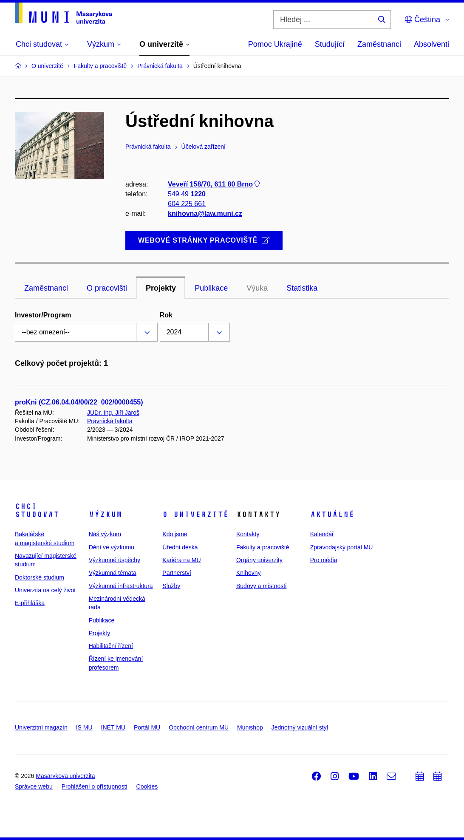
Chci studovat (37, 511)
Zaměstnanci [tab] (46, 288)
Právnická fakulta (110, 421)
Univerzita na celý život (45, 590)
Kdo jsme (174, 534)
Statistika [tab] (301, 288)
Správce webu (34, 786)
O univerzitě (195, 514)
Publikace (102, 620)
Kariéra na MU (181, 560)
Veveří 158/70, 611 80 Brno (214, 184)
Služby (171, 586)
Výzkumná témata (112, 572)
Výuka (257, 288)
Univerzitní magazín (41, 727)
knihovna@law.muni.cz (205, 214)
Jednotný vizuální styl (300, 727)
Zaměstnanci (379, 44)
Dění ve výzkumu (111, 547)
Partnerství (176, 572)
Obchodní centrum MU (199, 727)
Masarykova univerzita (65, 775)
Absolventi (431, 44)
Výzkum (105, 514)
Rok (166, 315)
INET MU (113, 727)
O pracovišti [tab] (107, 288)
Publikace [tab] (211, 288)
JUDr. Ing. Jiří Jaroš (113, 412)
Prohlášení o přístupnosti (94, 786)
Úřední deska (180, 547)
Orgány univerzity (259, 560)
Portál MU (147, 727)
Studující (330, 44)
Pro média (323, 560)
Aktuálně (332, 514)
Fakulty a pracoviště (262, 547)
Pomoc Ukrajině (275, 44)
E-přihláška (30, 603)
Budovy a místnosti (261, 586)
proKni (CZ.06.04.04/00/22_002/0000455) (79, 402)
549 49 (187, 194)
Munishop (250, 727)
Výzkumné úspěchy (114, 560)
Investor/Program (43, 315)
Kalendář (322, 534)
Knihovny (248, 572)
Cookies (147, 786)
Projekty (99, 633)
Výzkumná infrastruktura (121, 586)
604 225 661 (187, 203)
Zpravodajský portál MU (341, 547)
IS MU (84, 727)
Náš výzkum (105, 534)
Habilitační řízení (111, 645)
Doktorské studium (39, 577)
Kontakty (247, 534)
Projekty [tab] (161, 288)
